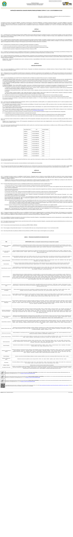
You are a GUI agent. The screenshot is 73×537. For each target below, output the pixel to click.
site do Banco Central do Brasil (38, 110)
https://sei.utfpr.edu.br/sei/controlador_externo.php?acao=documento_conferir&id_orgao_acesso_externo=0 (54, 385)
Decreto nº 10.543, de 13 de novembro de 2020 (28, 373)
